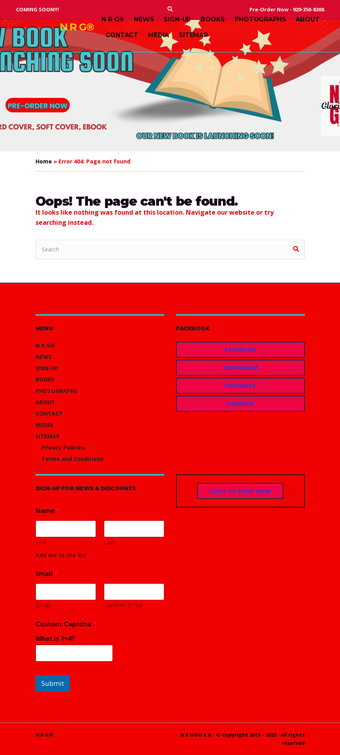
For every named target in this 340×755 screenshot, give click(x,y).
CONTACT (121, 35)
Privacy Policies (63, 447)
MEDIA (158, 35)
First (41, 542)
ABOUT (307, 19)
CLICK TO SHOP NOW (240, 491)
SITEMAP (193, 35)
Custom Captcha (66, 624)
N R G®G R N (196, 734)
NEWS (144, 19)
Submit (52, 683)
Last (110, 542)
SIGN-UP (177, 19)
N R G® (77, 27)
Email (43, 605)
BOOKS (213, 19)
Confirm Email (123, 605)
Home (44, 161)
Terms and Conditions (72, 459)
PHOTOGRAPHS (260, 19)
